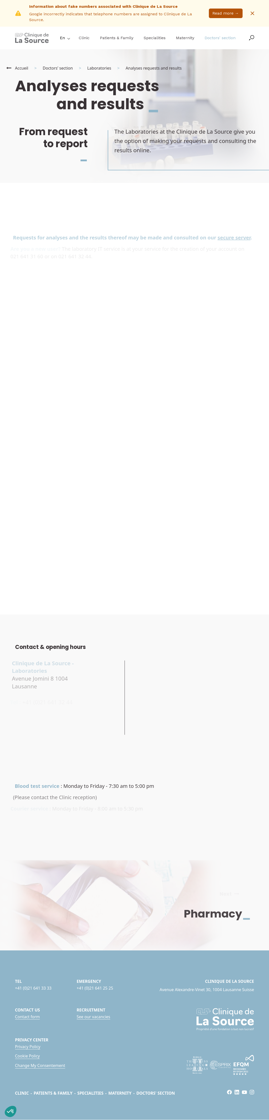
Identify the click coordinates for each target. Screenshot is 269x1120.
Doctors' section (220, 37)
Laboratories (99, 68)
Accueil (21, 68)
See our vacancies (93, 1017)
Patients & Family (116, 37)
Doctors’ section (58, 68)
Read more (225, 13)
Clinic (84, 37)
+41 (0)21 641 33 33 (33, 988)
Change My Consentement (40, 1065)
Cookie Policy (27, 1056)
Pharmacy (221, 913)
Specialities (155, 37)
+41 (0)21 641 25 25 (95, 988)
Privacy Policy (28, 1046)
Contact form (27, 1017)
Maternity (185, 37)
